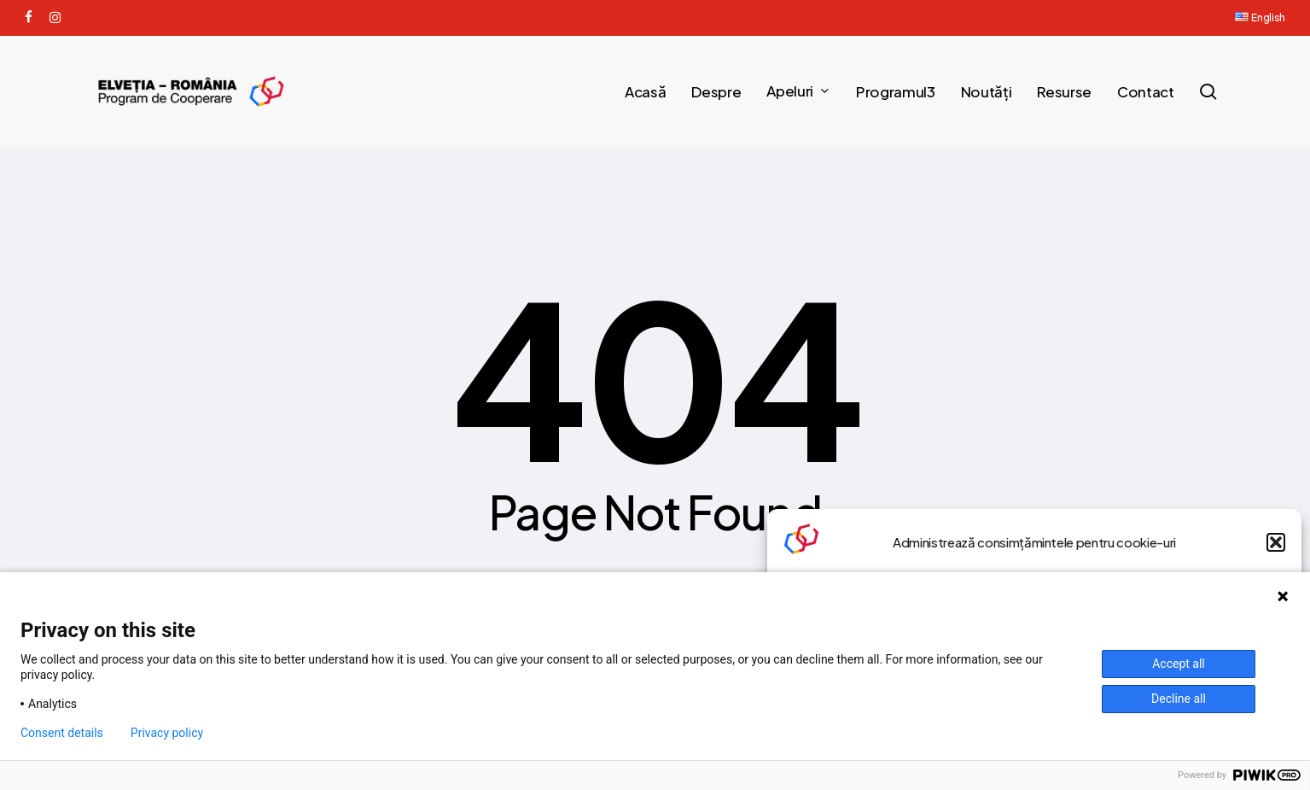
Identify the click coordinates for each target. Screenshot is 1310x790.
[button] (1275, 542)
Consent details (61, 733)
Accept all (1178, 663)
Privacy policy (167, 733)
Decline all (1178, 698)
